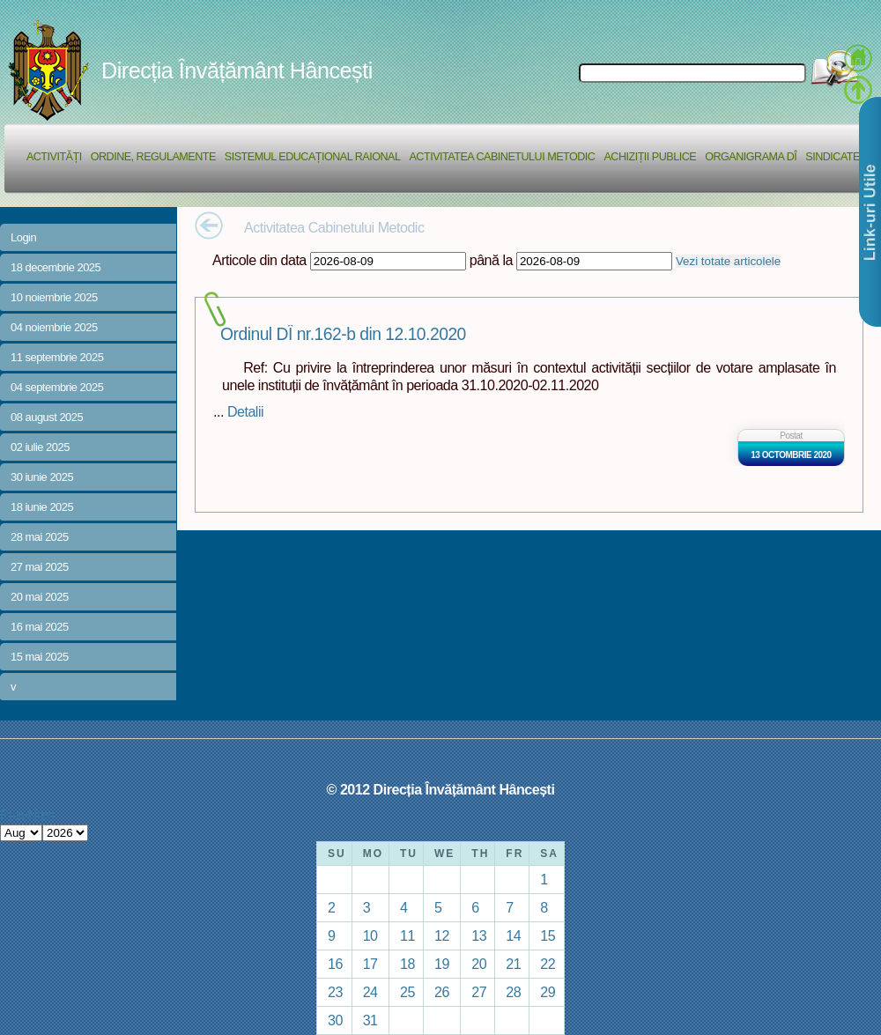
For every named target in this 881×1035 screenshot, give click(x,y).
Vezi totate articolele (728, 261)
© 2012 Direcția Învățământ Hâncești (441, 789)
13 (478, 935)
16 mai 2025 (40, 626)
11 (407, 935)
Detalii (245, 411)
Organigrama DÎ (750, 157)
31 (370, 1020)
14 (513, 935)
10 (370, 935)
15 (547, 935)
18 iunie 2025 (42, 507)
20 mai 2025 (40, 596)
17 (370, 964)
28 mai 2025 (40, 536)
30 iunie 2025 (42, 477)
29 (547, 992)
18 (407, 964)
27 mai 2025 (40, 566)
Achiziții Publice (649, 157)
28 (513, 992)
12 (441, 935)
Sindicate (832, 157)
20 (478, 964)
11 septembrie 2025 (57, 357)
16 (335, 964)
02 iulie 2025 (40, 447)
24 (370, 992)
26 (441, 992)
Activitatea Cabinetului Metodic (502, 157)
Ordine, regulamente (153, 157)
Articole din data (259, 260)
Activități (54, 157)
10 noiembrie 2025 (54, 297)
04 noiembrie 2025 (54, 327)
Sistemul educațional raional (313, 157)
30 (335, 1020)
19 (441, 964)
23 (335, 992)
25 (407, 992)
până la (491, 260)
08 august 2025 (47, 417)
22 (547, 964)
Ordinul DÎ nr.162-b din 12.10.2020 (343, 334)
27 (478, 992)
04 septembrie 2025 (57, 387)
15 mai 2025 (40, 656)
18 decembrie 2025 (55, 267)
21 (513, 964)
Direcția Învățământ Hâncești (237, 70)
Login (23, 237)
